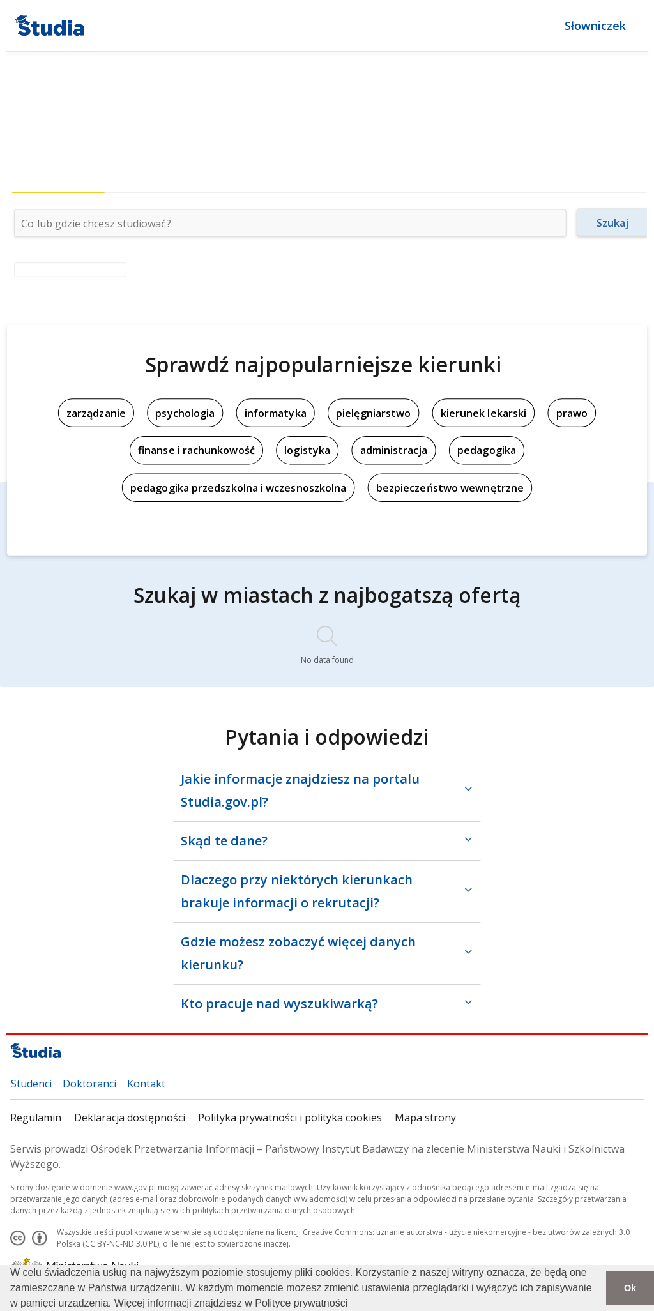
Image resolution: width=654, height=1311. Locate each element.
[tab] (58, 180)
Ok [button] (630, 1288)
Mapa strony (425, 1117)
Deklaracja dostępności (129, 1117)
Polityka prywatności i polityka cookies (290, 1117)
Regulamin (35, 1117)
